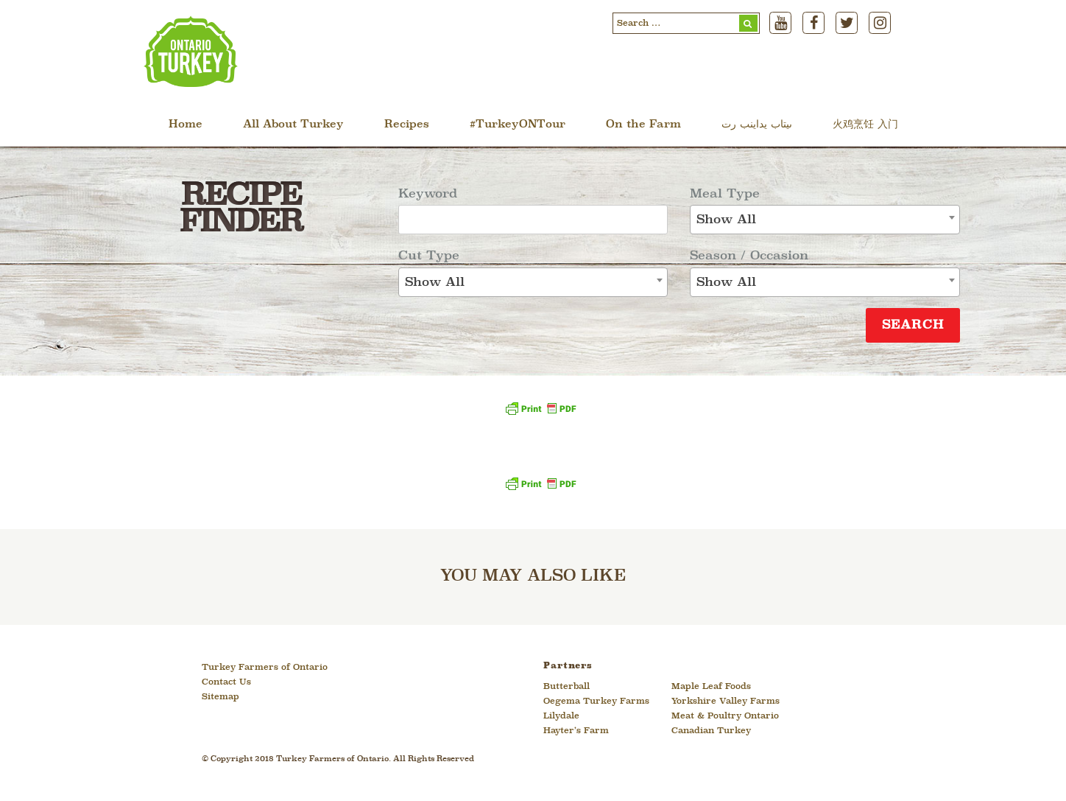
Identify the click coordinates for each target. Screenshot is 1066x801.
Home (185, 125)
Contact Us (226, 682)
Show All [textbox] (435, 282)
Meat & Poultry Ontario (725, 716)
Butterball (566, 686)
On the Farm (643, 125)
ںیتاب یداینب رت (756, 125)
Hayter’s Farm (576, 731)
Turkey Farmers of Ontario (265, 667)
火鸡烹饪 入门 (865, 125)
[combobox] (533, 282)
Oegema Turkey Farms (596, 701)
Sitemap (220, 697)
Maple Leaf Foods (711, 686)
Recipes (406, 125)
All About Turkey (293, 125)
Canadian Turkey (711, 731)
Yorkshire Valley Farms (725, 701)
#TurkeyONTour (517, 125)
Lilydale (561, 716)
